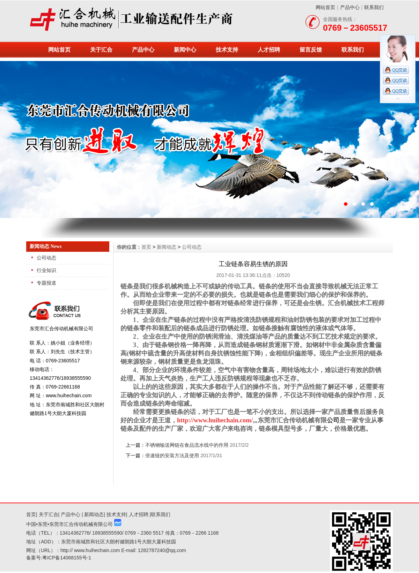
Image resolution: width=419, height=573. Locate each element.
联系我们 (374, 7)
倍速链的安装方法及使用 (172, 455)
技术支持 (227, 50)
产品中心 (350, 7)
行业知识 (46, 270)
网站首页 (325, 7)
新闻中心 (185, 50)
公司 (333, 420)
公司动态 (46, 258)
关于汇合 (101, 50)
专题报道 (46, 283)
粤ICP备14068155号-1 (66, 557)
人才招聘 (269, 50)
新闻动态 (166, 247)
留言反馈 (311, 50)
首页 (146, 247)
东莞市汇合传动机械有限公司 (209, 139)
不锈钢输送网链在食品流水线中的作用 (186, 445)
